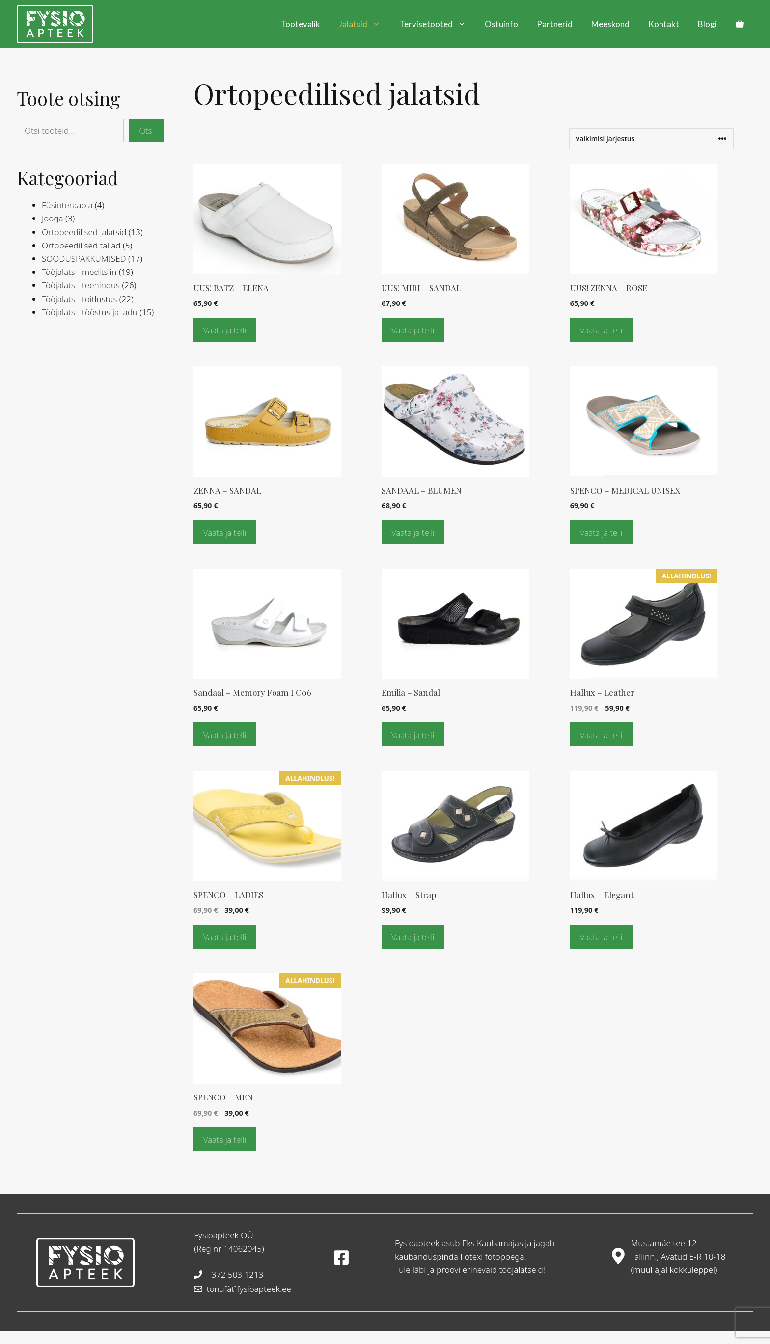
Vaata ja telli (224, 330)
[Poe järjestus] (651, 138)
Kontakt (663, 24)
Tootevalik (300, 24)
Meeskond (610, 24)
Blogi (707, 24)
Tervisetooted (437, 24)
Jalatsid (364, 24)
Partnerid (555, 24)
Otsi (146, 130)
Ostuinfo (501, 24)
